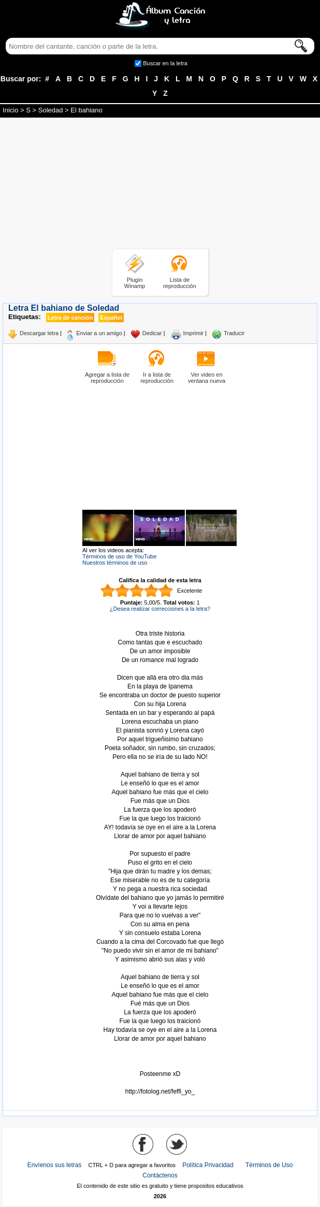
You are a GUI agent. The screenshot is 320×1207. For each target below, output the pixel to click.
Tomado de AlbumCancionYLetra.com (160, 1083)
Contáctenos (159, 1175)
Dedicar (152, 333)
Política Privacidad (208, 1165)
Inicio (10, 110)
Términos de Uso (269, 1165)
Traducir (234, 333)
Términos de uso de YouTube (119, 556)
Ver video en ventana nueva (206, 377)
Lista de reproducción (179, 283)
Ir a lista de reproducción (156, 377)
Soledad (50, 110)
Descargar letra (39, 333)
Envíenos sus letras (54, 1165)
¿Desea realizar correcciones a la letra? (160, 609)
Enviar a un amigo (99, 333)
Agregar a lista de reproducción (107, 377)
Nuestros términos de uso (114, 562)
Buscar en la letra (165, 63)
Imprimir (193, 333)
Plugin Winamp (134, 283)
